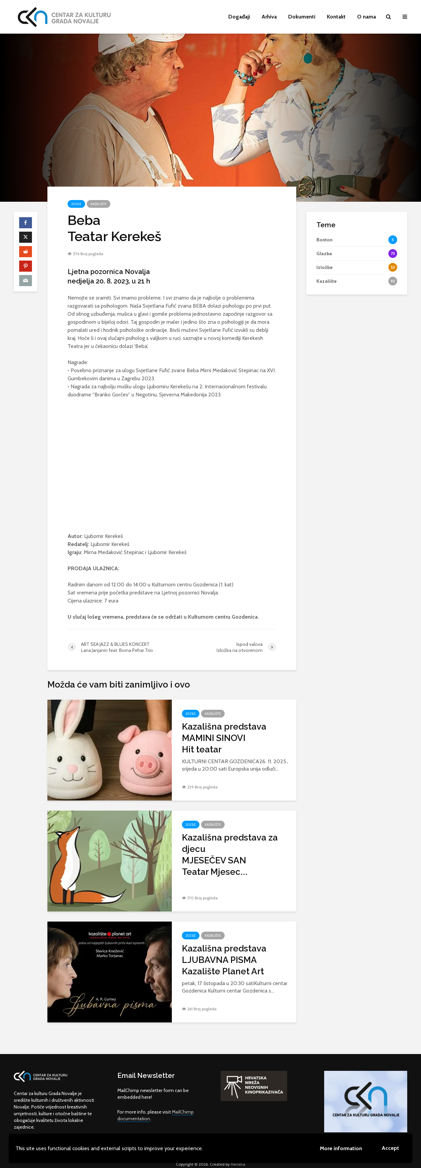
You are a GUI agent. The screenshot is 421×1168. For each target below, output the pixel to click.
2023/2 (76, 204)
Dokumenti (301, 16)
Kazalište (98, 204)
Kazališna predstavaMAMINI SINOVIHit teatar (224, 738)
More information (341, 1148)
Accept (390, 1148)
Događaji (239, 16)
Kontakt (336, 16)
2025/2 (191, 713)
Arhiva (269, 16)
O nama (366, 16)
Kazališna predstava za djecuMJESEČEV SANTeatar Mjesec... (230, 854)
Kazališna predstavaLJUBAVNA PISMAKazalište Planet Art (224, 959)
